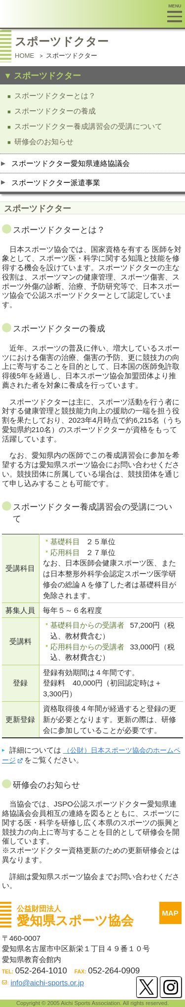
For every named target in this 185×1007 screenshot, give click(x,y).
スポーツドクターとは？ (55, 95)
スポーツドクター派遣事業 (55, 182)
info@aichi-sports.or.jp (47, 982)
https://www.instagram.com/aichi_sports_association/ (170, 987)
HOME (24, 55)
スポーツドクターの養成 (55, 111)
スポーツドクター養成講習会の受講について (88, 126)
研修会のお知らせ (44, 141)
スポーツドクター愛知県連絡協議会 (70, 163)
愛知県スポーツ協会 (83, 14)
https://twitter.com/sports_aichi (146, 987)
